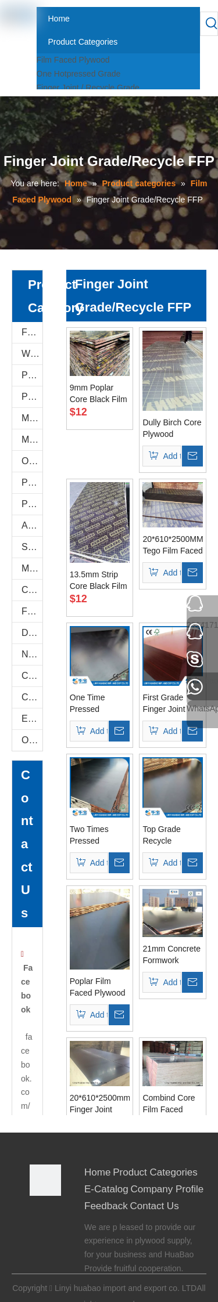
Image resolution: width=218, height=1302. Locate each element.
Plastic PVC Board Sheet (32, 504)
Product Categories (155, 1172)
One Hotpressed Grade (79, 73)
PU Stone (32, 375)
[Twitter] (37, 1246)
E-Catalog (32, 719)
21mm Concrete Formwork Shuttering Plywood (171, 955)
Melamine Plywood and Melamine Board (32, 418)
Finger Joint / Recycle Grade (88, 87)
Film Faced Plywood (73, 59)
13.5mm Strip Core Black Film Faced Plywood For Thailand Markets (98, 581)
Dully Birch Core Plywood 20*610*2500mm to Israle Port (172, 429)
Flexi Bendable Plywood (32, 611)
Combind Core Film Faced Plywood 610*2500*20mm (172, 1104)
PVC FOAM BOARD (32, 397)
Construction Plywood (32, 676)
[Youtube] (37, 1262)
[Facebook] (37, 1215)
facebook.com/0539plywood (26, 1106)
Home (97, 1172)
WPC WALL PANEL (32, 354)
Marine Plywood (32, 568)
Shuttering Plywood (32, 547)
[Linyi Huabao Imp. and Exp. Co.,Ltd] (45, 1180)
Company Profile (167, 1189)
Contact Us (154, 1205)
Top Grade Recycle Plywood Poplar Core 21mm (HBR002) (170, 835)
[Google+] (37, 1231)
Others (32, 740)
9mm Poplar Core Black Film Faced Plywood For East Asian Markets (98, 394)
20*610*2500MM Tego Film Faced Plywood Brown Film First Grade (172, 545)
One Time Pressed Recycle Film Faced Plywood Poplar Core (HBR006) (98, 704)
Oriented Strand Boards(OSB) (32, 461)
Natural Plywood (32, 654)
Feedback (106, 1205)
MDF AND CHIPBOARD (32, 439)
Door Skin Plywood (32, 633)
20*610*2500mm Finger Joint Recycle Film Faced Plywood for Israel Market (100, 1104)
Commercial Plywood (32, 590)
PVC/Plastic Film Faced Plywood (32, 482)
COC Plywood (32, 697)
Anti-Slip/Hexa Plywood (32, 525)
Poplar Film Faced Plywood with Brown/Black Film (98, 987)
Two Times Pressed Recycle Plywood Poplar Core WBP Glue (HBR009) (98, 835)
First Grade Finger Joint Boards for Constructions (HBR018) (167, 704)
